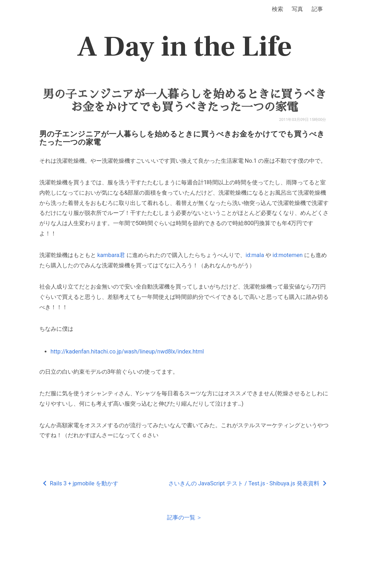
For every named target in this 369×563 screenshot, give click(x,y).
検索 (277, 9)
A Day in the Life (184, 46)
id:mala (255, 255)
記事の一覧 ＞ (184, 517)
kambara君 (111, 255)
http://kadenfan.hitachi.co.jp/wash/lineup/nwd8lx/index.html (127, 351)
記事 (317, 9)
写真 (297, 9)
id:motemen (288, 255)
